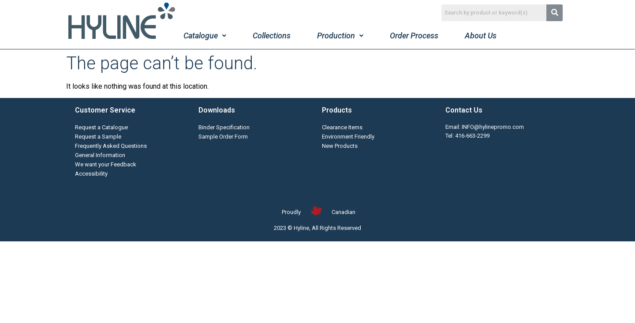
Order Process (414, 35)
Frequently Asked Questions (111, 146)
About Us (481, 35)
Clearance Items (342, 127)
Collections (272, 35)
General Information (100, 155)
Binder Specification (224, 127)
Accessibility (91, 173)
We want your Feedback (105, 164)
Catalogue (204, 35)
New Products (340, 146)
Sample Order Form (223, 136)
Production (340, 35)
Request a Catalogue (101, 127)
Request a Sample (98, 136)
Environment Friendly (348, 136)
